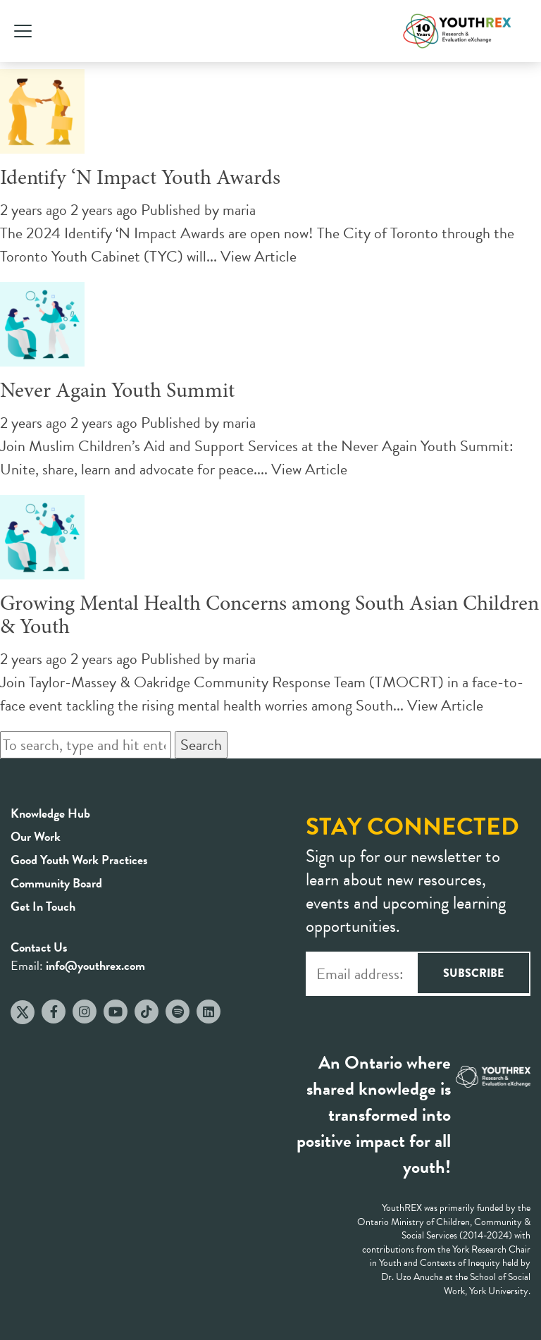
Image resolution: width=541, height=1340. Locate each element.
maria (239, 209)
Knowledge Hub (50, 813)
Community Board (56, 882)
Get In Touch (43, 906)
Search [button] (201, 744)
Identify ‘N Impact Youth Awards (140, 179)
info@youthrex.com (95, 965)
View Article (258, 256)
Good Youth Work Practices (79, 859)
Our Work (36, 836)
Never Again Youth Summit (117, 391)
